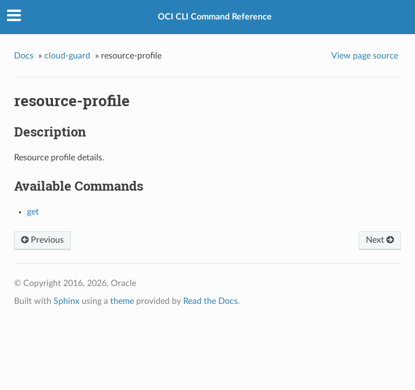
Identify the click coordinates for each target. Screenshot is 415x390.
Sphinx (66, 301)
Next (380, 240)
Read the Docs (210, 301)
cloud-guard (67, 55)
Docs (24, 55)
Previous (42, 240)
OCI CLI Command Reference (215, 16)
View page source (364, 55)
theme (122, 301)
